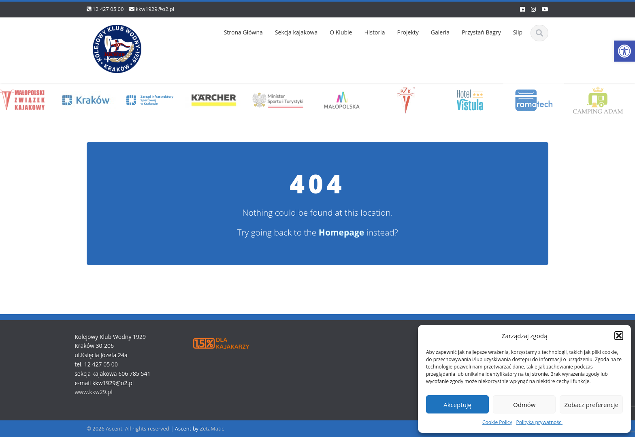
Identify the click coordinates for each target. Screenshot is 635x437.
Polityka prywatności (539, 422)
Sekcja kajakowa (296, 32)
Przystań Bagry (481, 32)
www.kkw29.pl (92, 392)
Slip (517, 32)
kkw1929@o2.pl (155, 9)
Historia (374, 32)
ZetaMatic (212, 428)
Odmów (524, 405)
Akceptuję (457, 405)
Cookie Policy (497, 422)
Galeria (440, 32)
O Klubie (341, 32)
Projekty (407, 32)
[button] (624, 51)
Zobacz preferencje (591, 405)
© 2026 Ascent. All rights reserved (128, 428)
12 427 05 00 (108, 9)
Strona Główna (243, 32)
